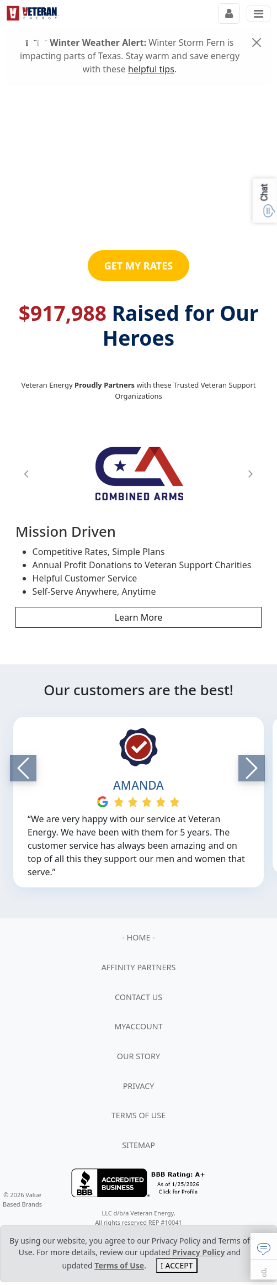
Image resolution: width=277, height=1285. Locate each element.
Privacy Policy (198, 1252)
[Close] (256, 42)
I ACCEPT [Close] (177, 1265)
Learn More (139, 617)
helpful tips (151, 69)
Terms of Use (119, 1265)
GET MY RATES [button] (138, 265)
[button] (26, 473)
